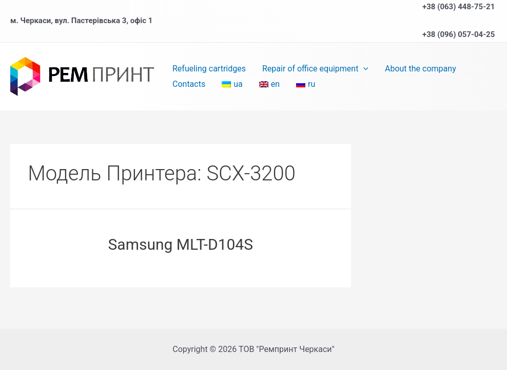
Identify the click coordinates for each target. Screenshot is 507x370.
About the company (420, 68)
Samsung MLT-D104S (181, 244)
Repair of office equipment (315, 69)
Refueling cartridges (209, 68)
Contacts (188, 84)
